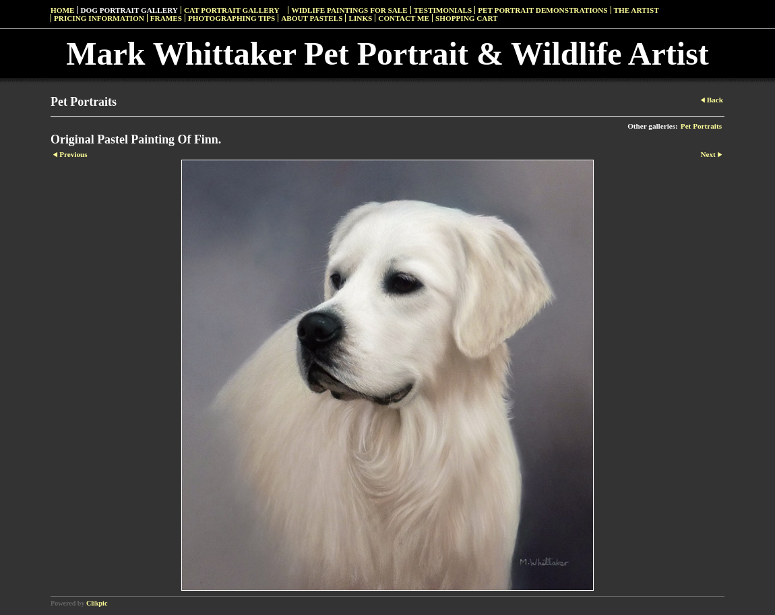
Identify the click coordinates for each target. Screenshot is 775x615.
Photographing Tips (231, 18)
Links (360, 18)
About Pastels (311, 18)
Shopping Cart (466, 18)
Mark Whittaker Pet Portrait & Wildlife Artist (387, 53)
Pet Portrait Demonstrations (542, 10)
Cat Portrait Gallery (232, 10)
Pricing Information (99, 18)
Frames (166, 18)
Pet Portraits (701, 126)
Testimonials (443, 10)
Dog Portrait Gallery (128, 10)
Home (62, 10)
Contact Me (403, 18)
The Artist (636, 10)
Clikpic (96, 603)
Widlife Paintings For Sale (349, 10)
